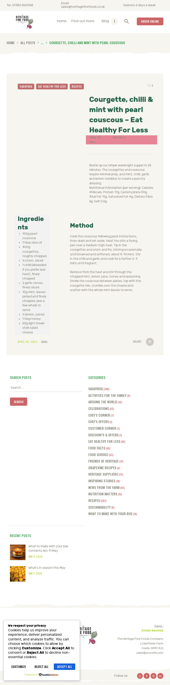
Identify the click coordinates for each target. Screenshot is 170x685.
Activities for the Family (107, 395)
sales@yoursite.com (149, 653)
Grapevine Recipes (102, 467)
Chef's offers (98, 421)
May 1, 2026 (35, 573)
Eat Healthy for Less (52, 86)
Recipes (77, 86)
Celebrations (98, 408)
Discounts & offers (103, 434)
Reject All (41, 666)
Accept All (64, 666)
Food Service (98, 454)
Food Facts (96, 447)
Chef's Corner (99, 414)
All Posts (27, 42)
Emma (44, 342)
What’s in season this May (47, 568)
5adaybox (26, 86)
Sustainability (99, 507)
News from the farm (104, 487)
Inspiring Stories (101, 480)
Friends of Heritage (103, 460)
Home (11, 42)
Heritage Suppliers (103, 473)
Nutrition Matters (102, 493)
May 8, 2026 (35, 556)
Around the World (102, 401)
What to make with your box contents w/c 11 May (48, 548)
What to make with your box (110, 513)
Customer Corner (102, 428)
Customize (18, 666)
